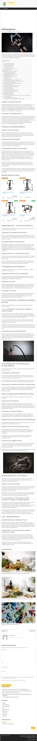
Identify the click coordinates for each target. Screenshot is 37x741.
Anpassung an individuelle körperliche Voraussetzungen (12, 85)
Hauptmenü (5, 8)
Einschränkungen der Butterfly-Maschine (10, 82)
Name (3, 662)
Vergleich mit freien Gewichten (8, 94)
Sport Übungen (4, 714)
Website (3, 671)
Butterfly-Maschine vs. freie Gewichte (8, 93)
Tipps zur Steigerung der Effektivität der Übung (10, 86)
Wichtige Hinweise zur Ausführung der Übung (10, 74)
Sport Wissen (3, 27)
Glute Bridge (4, 722)
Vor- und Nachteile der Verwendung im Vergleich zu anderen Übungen (14, 81)
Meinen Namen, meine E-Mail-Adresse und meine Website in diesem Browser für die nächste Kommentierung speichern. (18, 678)
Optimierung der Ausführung (8, 87)
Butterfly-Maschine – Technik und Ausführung (10, 71)
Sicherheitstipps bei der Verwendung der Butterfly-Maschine (12, 83)
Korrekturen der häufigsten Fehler (9, 92)
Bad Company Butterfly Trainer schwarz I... (8, 193)
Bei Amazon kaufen (10, 197)
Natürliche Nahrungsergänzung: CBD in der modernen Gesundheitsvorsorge (15, 573)
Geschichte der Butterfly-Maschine (10, 64)
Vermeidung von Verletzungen (8, 84)
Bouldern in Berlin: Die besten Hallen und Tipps (10, 624)
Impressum (29, 739)
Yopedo (11, 2)
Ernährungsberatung (5, 704)
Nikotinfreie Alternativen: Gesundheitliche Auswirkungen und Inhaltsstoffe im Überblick (17, 598)
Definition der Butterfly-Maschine (9, 63)
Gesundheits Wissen (5, 706)
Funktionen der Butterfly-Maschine (8, 65)
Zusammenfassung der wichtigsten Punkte (11, 97)
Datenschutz (33, 739)
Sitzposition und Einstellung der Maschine (10, 72)
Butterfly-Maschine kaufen (7, 70)
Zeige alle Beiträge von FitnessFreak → (15, 637)
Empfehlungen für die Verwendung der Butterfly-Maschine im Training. (14, 98)
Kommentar (4, 649)
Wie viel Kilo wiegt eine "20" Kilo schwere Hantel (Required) (13, 680)
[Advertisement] (18, 18)
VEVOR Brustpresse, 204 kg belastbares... (25, 215)
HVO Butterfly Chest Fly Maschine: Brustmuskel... (26, 193)
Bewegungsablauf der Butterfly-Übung (9, 73)
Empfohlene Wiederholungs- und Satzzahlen (10, 76)
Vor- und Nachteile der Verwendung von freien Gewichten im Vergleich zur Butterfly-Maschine (17, 95)
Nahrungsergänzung (5, 709)
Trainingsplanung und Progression (8, 75)
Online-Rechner (5, 711)
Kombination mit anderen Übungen (9, 88)
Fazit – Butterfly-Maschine (7, 96)
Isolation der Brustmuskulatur (8, 66)
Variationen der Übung (7, 77)
